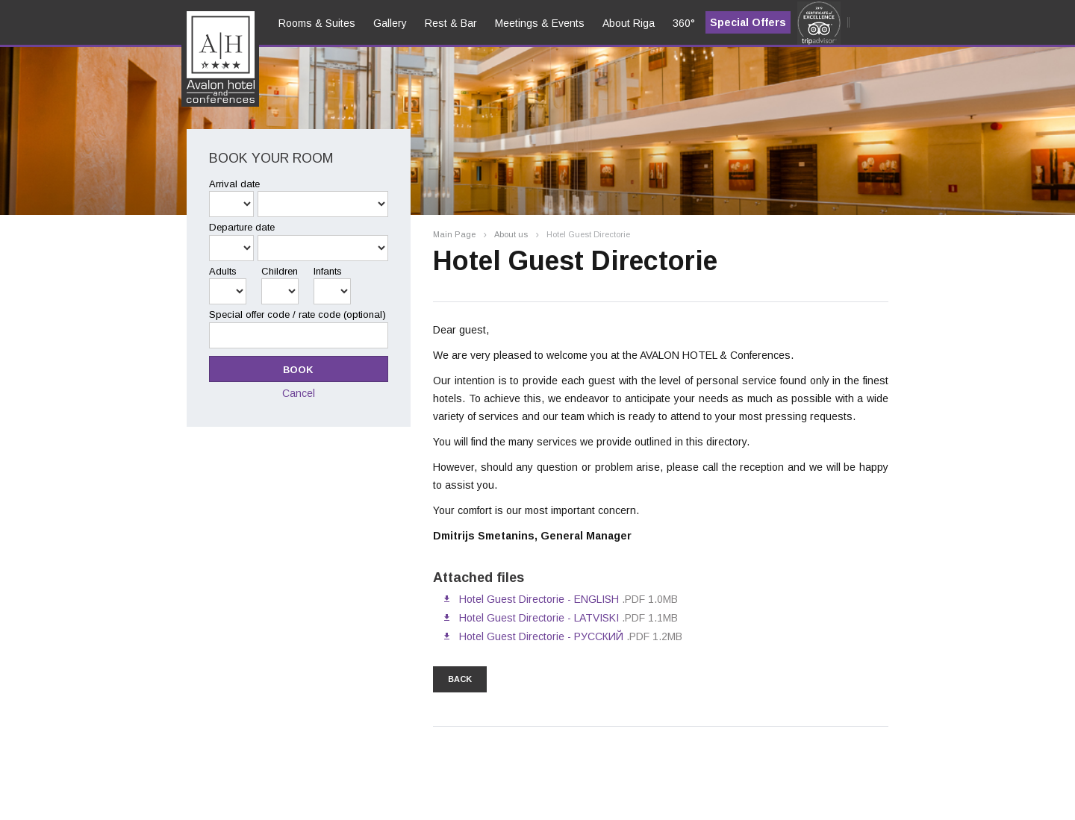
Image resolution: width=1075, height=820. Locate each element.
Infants (328, 271)
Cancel (298, 393)
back (460, 679)
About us (511, 235)
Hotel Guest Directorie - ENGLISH (539, 599)
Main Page (454, 235)
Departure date (242, 227)
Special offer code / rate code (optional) (297, 314)
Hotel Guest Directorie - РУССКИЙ (541, 636)
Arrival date (234, 184)
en (203, 68)
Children (279, 271)
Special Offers (748, 22)
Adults (223, 271)
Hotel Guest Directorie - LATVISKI (539, 618)
